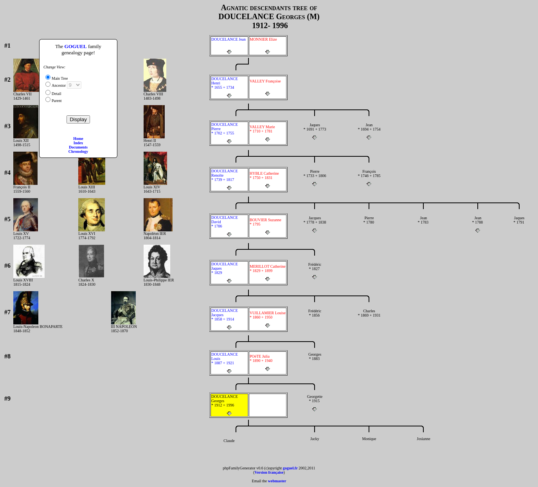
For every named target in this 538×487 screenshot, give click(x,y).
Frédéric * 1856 (314, 317)
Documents (78, 147)
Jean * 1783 (423, 224)
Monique (369, 445)
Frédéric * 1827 (314, 270)
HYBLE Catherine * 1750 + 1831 (268, 179)
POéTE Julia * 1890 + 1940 (268, 362)
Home (78, 138)
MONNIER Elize (268, 45)
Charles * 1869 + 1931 (369, 317)
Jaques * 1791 (519, 224)
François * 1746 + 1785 (369, 177)
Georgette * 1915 (314, 403)
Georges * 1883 (314, 360)
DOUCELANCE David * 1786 (229, 226)
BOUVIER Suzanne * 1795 (268, 226)
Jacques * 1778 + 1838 (314, 224)
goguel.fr (290, 468)
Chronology (78, 151)
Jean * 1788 (478, 224)
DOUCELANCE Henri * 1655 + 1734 (229, 87)
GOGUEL (76, 46)
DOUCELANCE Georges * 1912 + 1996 (229, 405)
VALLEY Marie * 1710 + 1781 (268, 133)
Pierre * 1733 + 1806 (314, 177)
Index (78, 143)
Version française (269, 472)
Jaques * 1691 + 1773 (314, 131)
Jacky (314, 445)
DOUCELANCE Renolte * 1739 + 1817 (229, 179)
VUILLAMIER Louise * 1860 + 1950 (268, 319)
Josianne (423, 445)
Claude (229, 447)
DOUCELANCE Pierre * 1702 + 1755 (229, 133)
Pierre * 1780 (369, 224)
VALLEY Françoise (268, 87)
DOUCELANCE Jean (229, 45)
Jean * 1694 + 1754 (369, 131)
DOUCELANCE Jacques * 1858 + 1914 (229, 319)
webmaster (277, 481)
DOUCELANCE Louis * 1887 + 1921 (229, 363)
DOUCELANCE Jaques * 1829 (229, 272)
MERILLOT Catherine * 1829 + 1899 (268, 272)
